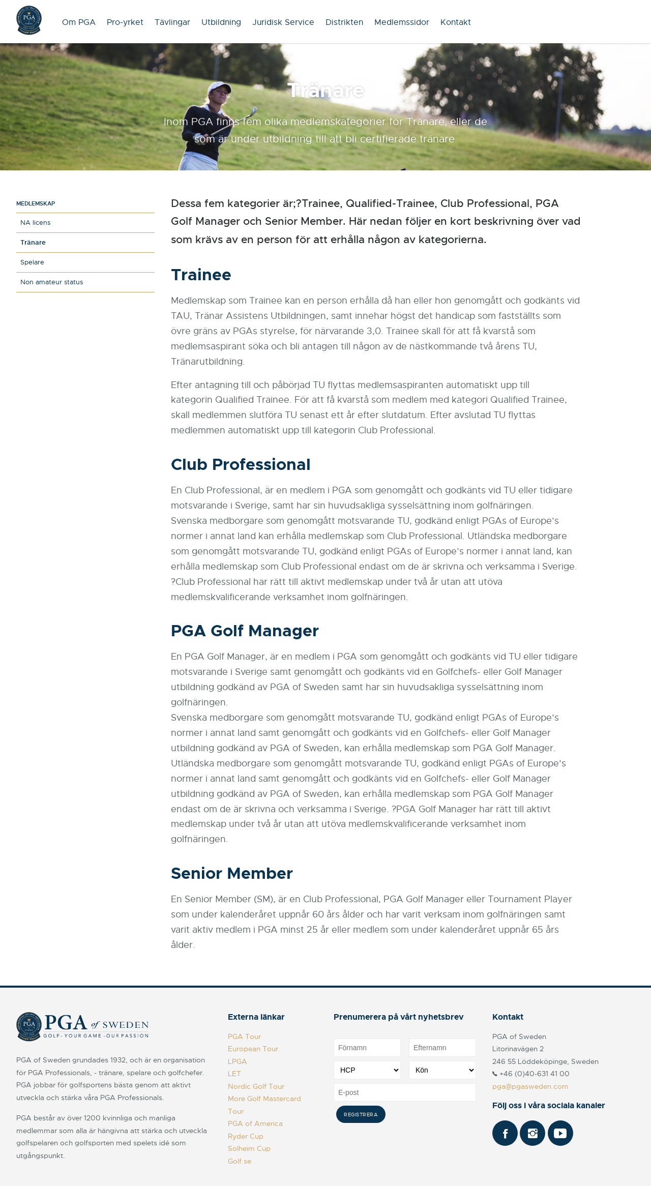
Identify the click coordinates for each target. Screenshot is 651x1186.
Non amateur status (51, 282)
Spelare (32, 262)
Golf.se (239, 1161)
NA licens (35, 222)
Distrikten (344, 22)
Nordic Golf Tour (256, 1086)
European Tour (253, 1048)
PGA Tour (244, 1036)
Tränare (33, 242)
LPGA (237, 1061)
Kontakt (455, 22)
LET (234, 1073)
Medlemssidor (401, 22)
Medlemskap (35, 203)
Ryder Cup (245, 1136)
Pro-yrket (125, 22)
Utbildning (221, 22)
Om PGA (79, 22)
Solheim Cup (249, 1148)
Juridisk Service (283, 22)
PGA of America (255, 1123)
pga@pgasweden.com (530, 1086)
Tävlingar (172, 22)
